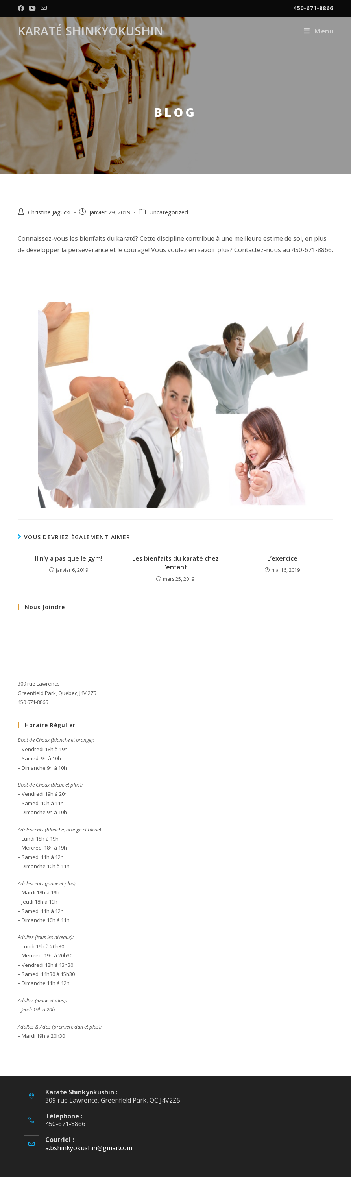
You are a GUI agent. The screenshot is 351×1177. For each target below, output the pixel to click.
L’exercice (282, 558)
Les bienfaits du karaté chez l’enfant (175, 562)
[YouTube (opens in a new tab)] (32, 8)
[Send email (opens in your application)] (43, 8)
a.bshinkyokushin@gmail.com (88, 1148)
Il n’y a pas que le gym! (68, 558)
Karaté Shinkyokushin (90, 31)
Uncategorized (168, 212)
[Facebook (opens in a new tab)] (22, 8)
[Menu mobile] (319, 31)
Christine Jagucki (49, 212)
